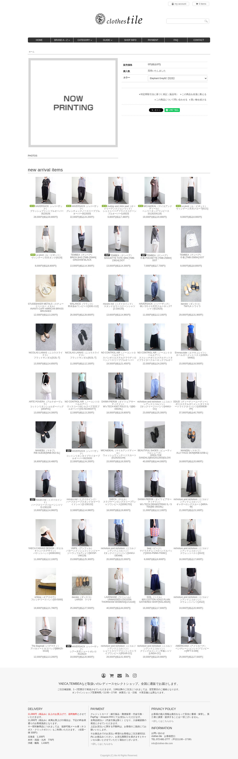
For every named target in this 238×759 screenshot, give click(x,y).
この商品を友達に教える (194, 94)
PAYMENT (153, 40)
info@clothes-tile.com (162, 743)
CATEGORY (84, 40)
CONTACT (198, 40)
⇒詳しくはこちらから (102, 744)
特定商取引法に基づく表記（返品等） (159, 94)
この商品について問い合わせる (171, 99)
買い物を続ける (198, 99)
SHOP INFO (130, 40)
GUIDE (106, 40)
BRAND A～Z (61, 40)
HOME (39, 40)
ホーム (31, 52)
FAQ (176, 40)
